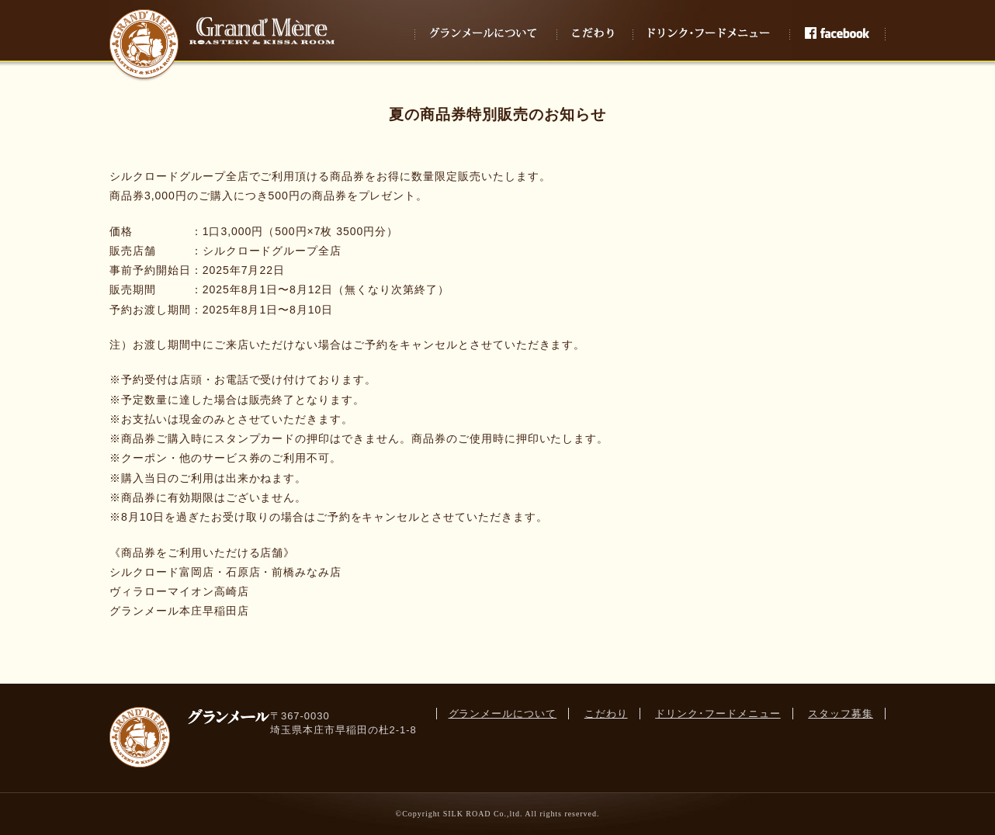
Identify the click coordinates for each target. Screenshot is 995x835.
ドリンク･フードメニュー (718, 713)
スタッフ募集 (840, 713)
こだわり (606, 713)
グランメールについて (503, 713)
